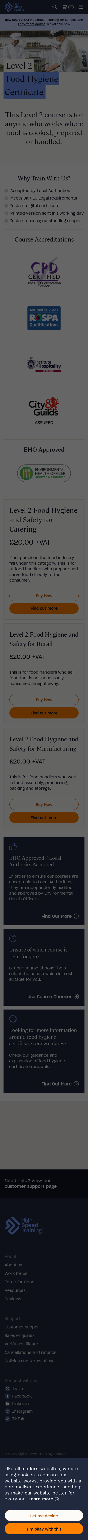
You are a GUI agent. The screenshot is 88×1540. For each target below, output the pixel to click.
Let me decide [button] (44, 1516)
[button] (44, 1499)
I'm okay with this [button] (44, 1529)
